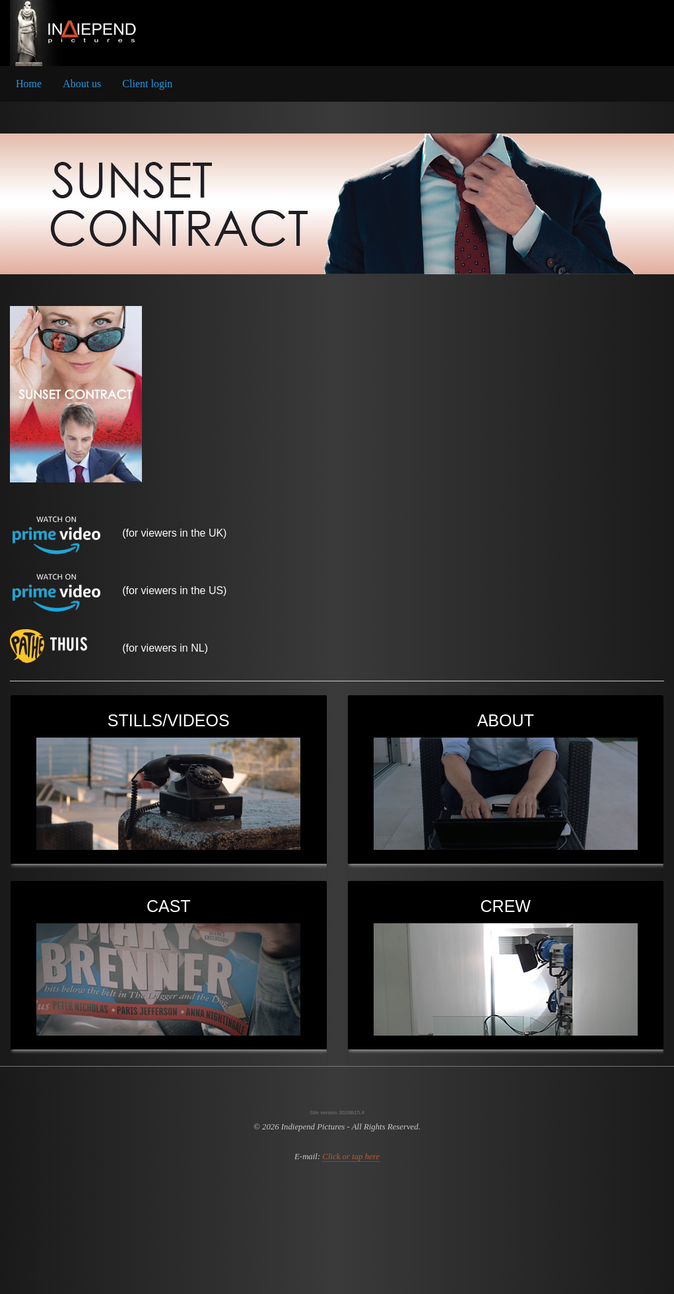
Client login (147, 83)
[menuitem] (28, 83)
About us (82, 83)
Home (29, 83)
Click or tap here (351, 1156)
